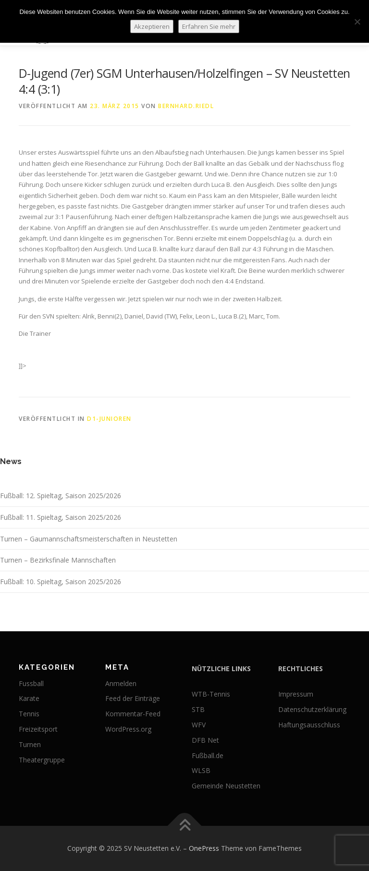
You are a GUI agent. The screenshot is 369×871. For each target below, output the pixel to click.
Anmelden (120, 683)
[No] (357, 21)
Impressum (295, 694)
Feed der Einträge (132, 698)
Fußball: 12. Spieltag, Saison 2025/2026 (60, 495)
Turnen (30, 744)
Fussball (31, 683)
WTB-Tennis (211, 694)
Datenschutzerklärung (312, 709)
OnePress (204, 848)
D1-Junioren (109, 419)
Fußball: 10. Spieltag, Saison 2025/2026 (60, 581)
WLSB (201, 770)
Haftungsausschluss (309, 724)
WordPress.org (128, 729)
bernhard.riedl (186, 106)
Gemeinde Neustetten (226, 785)
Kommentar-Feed (132, 713)
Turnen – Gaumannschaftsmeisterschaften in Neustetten (88, 538)
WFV (199, 724)
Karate (29, 698)
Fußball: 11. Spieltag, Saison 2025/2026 (60, 517)
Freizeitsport (38, 729)
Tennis (29, 713)
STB (198, 709)
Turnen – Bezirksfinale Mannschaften (58, 559)
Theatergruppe (42, 759)
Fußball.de (207, 755)
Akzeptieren (152, 26)
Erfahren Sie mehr (208, 26)
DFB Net (205, 740)
